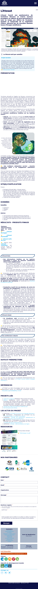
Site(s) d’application (9, 531)
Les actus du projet (9, 538)
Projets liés (9, 537)
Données (9, 532)
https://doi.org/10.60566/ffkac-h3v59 (11, 390)
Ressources (9, 539)
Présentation (9, 530)
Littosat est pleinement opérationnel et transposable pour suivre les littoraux (19, 418)
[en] (37, 9)
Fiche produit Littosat (9, 69)
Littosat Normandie (6, 236)
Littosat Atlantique (4, 244)
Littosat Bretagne (6, 232)
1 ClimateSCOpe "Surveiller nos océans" (14, 416)
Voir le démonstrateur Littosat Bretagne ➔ (14, 553)
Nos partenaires (9, 540)
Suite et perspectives (9, 534)
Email (2, 485)
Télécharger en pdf (25, 433)
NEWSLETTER (25, 583)
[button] (19, 37)
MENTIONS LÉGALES (14, 583)
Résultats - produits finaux (9, 533)
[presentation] (12, 513)
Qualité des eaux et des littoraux (13, 422)
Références (9, 535)
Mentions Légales (6, 505)
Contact (9, 541)
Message (3, 495)
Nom (2, 480)
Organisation (5, 490)
